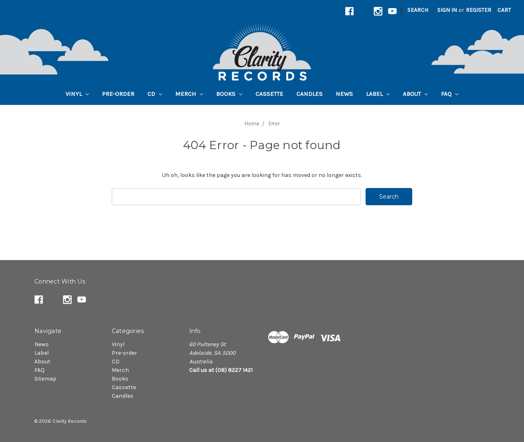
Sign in (447, 10)
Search (417, 10)
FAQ (449, 93)
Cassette (269, 93)
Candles (309, 93)
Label (378, 93)
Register (478, 10)
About (415, 93)
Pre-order (118, 93)
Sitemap (45, 378)
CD (154, 93)
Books (229, 93)
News (344, 93)
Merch (189, 93)
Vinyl (77, 93)
